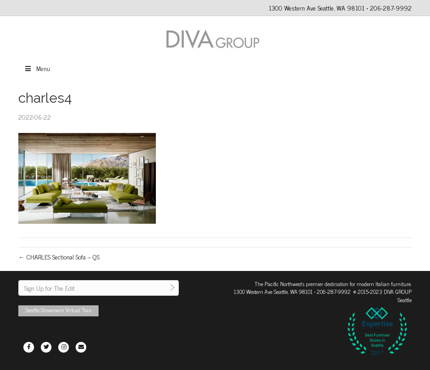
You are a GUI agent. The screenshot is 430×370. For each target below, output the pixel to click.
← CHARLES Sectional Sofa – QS (58, 256)
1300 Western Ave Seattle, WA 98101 (273, 291)
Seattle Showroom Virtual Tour (58, 310)
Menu (37, 68)
